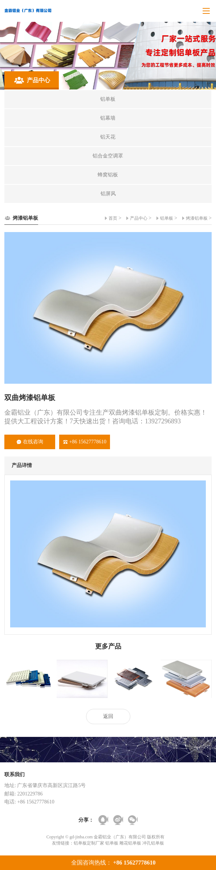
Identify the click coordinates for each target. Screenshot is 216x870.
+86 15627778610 (84, 441)
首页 (113, 218)
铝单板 (166, 218)
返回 (108, 716)
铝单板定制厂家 (89, 843)
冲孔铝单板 (153, 843)
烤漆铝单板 (197, 218)
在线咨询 (30, 441)
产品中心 (138, 218)
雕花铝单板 (130, 843)
